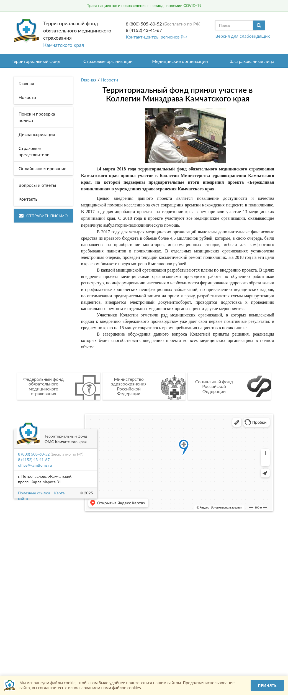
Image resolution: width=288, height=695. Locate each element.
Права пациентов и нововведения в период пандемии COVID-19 (144, 5)
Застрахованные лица (252, 61)
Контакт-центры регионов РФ (156, 36)
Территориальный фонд (36, 61)
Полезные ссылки (34, 492)
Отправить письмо (43, 215)
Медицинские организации (180, 61)
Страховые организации (108, 61)
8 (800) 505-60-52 (144, 23)
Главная (89, 79)
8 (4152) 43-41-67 (144, 30)
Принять (267, 685)
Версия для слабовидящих (242, 36)
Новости (109, 79)
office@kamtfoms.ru (35, 465)
